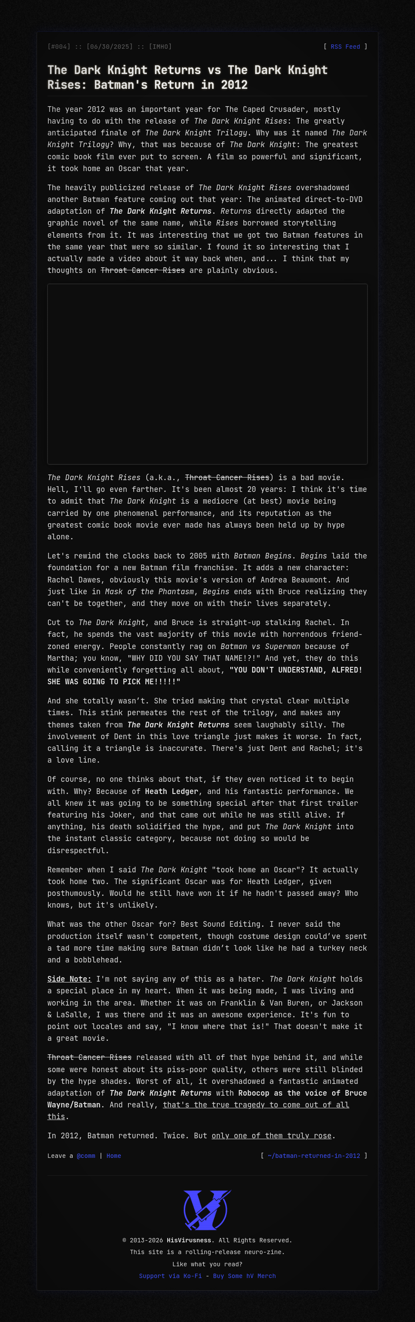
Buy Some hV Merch (244, 1276)
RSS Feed (345, 46)
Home (114, 1156)
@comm (86, 1156)
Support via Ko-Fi (170, 1276)
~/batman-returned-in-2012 (314, 1156)
